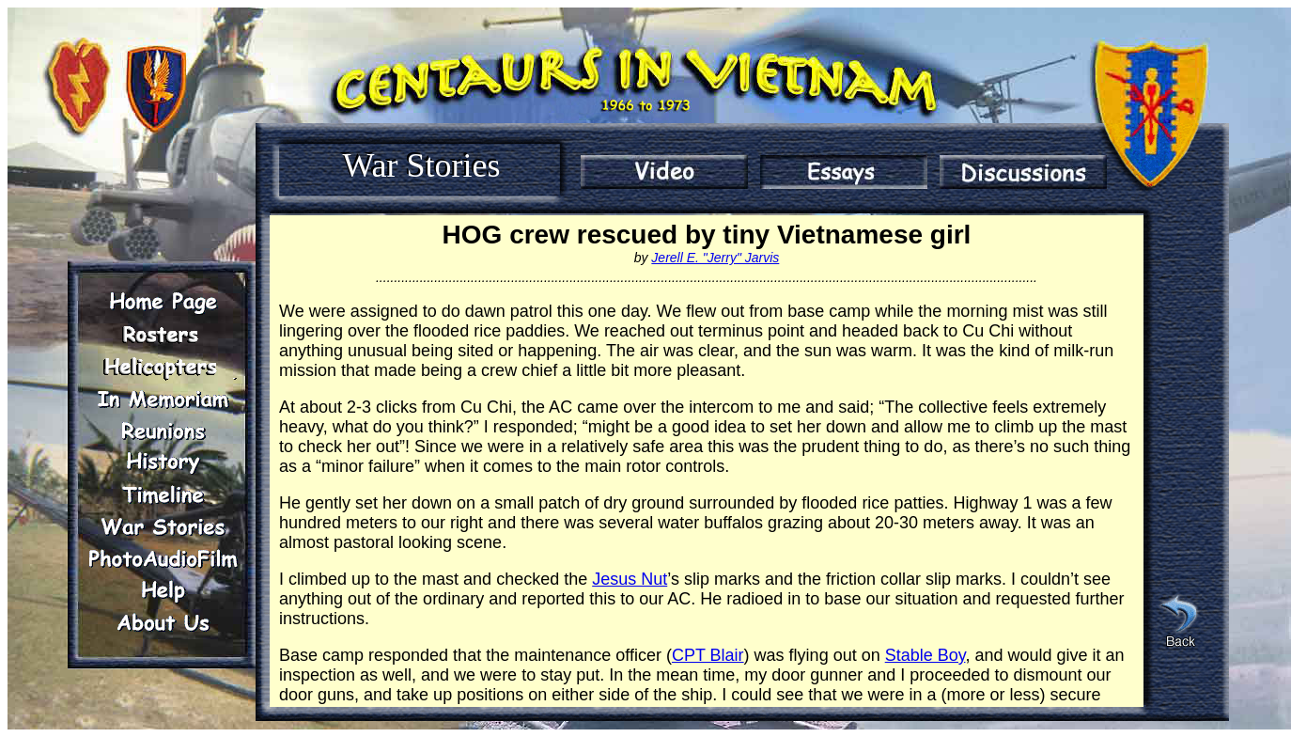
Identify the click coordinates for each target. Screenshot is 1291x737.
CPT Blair (708, 655)
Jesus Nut (629, 579)
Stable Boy (925, 655)
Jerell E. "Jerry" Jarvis (715, 257)
